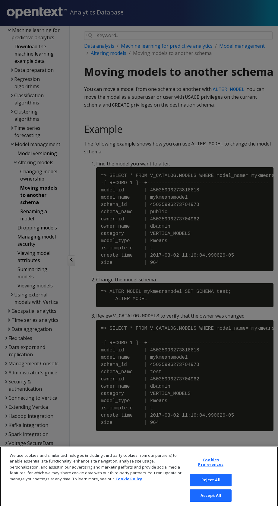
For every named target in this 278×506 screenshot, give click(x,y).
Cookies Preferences (210, 467)
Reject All (210, 484)
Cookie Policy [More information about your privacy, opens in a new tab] (128, 483)
